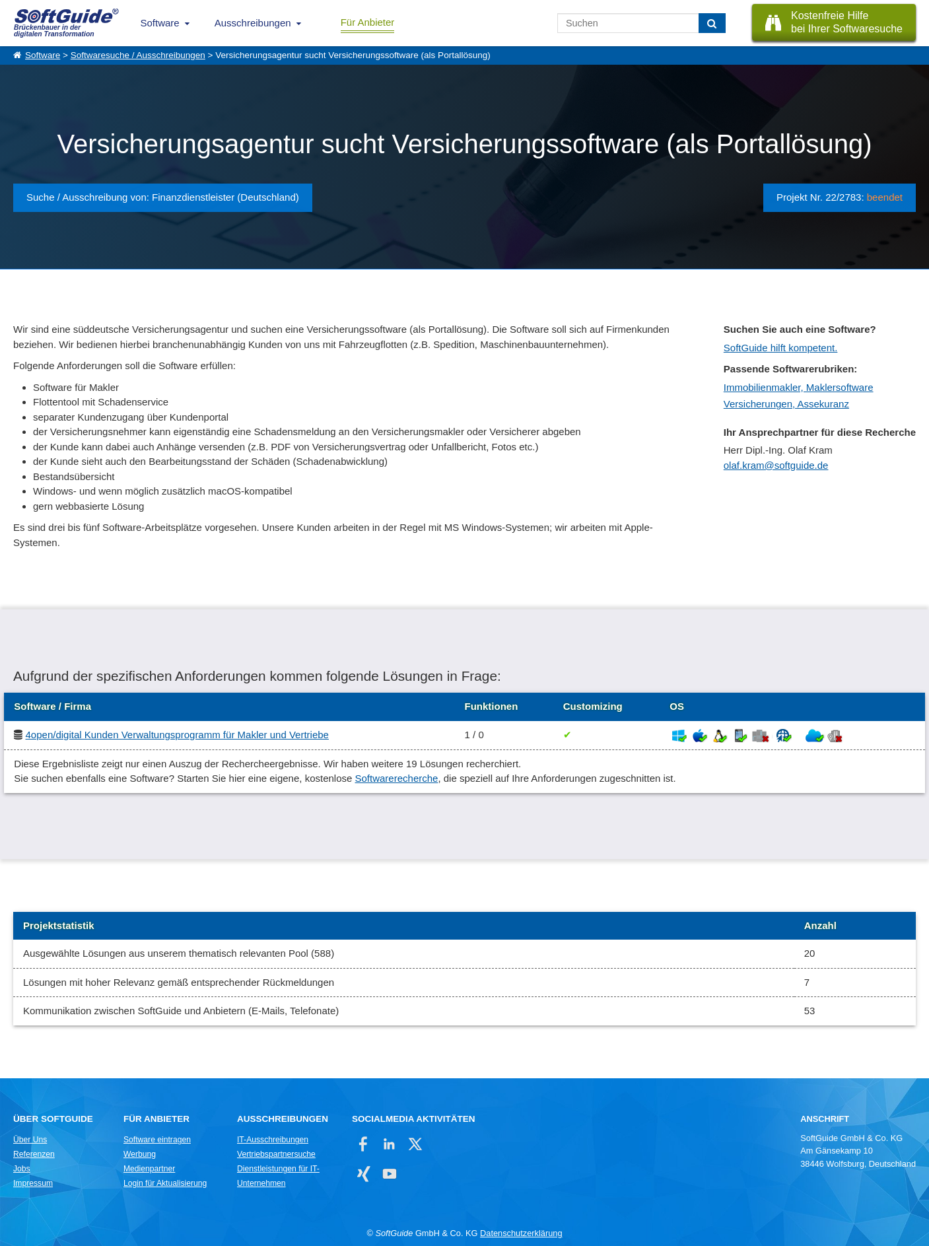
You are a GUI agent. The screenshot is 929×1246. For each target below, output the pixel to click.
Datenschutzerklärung (521, 1233)
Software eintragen (157, 1139)
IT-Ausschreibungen (272, 1139)
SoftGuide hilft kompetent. (781, 347)
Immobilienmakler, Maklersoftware (799, 387)
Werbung (139, 1154)
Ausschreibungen (253, 22)
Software (160, 22)
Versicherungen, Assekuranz (786, 403)
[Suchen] (712, 23)
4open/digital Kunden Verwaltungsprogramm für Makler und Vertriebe (177, 734)
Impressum (33, 1183)
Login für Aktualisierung (165, 1183)
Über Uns (30, 1139)
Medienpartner (149, 1168)
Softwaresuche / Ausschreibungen (138, 55)
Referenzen (34, 1154)
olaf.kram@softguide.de (776, 465)
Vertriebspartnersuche (276, 1154)
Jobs (21, 1168)
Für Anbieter (368, 22)
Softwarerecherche (396, 778)
